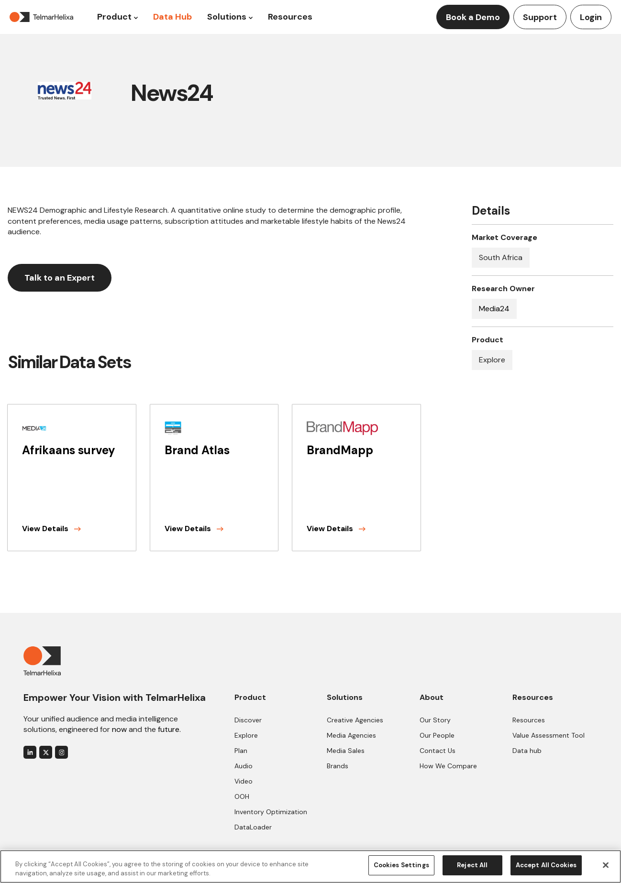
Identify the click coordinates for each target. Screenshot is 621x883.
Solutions (226, 16)
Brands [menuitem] (337, 766)
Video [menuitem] (243, 781)
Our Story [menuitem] (435, 720)
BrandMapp (340, 450)
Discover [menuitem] (248, 720)
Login (591, 17)
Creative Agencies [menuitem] (355, 720)
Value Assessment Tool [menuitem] (548, 735)
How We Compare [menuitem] (448, 766)
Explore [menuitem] (246, 735)
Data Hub (172, 16)
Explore (492, 360)
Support (540, 17)
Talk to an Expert (59, 277)
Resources (290, 16)
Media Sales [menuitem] (346, 750)
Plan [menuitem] (240, 750)
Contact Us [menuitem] (437, 750)
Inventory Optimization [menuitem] (270, 811)
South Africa (500, 257)
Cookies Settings (401, 865)
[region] (310, 866)
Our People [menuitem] (437, 735)
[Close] (605, 864)
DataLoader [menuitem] (253, 827)
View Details (51, 528)
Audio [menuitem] (243, 766)
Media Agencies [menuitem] (351, 735)
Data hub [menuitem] (527, 750)
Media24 (494, 309)
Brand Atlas (197, 450)
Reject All (472, 865)
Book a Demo (473, 17)
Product (114, 16)
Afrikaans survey (68, 450)
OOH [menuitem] (241, 796)
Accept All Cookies (546, 865)
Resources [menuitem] (528, 720)
